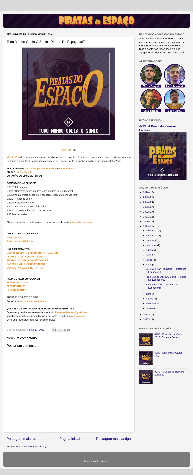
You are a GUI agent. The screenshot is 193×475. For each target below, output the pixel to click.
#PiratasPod (13, 157)
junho (149, 259)
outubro (150, 240)
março (150, 298)
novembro (152, 235)
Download (65, 150)
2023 (146, 207)
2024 (146, 202)
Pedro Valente (66, 168)
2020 (146, 221)
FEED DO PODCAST (17, 282)
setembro (151, 245)
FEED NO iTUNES (16, 286)
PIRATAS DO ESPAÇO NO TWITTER (25, 256)
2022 (146, 211)
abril (148, 293)
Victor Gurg (32, 168)
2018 (146, 314)
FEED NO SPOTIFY (17, 290)
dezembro (152, 230)
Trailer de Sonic (15, 237)
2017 (146, 319)
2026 (146, 192)
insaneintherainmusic (81, 222)
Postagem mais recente (24, 439)
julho (149, 255)
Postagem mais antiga (113, 439)
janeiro (150, 308)
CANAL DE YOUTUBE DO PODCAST (26, 264)
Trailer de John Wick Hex (20, 241)
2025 (146, 197)
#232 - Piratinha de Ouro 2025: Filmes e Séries (168, 335)
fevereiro (151, 303)
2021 (146, 216)
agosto (150, 250)
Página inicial (69, 439)
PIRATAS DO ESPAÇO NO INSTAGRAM (27, 260)
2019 (146, 226)
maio (149, 264)
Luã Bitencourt (49, 168)
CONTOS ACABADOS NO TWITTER (25, 268)
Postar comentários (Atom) (31, 446)
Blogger (104, 461)
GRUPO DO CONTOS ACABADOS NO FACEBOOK (33, 253)
